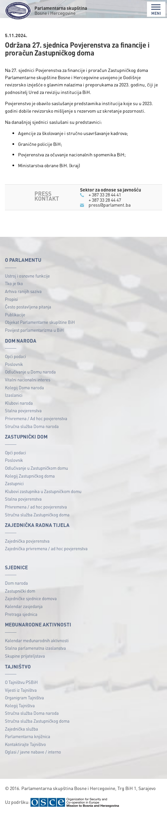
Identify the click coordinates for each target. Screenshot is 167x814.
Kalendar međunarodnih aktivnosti (37, 640)
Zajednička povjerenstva (27, 541)
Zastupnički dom (20, 591)
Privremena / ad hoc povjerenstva (36, 506)
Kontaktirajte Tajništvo (25, 744)
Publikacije (15, 314)
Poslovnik (14, 364)
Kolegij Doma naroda (24, 387)
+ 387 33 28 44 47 (105, 200)
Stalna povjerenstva (23, 410)
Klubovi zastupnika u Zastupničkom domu (43, 491)
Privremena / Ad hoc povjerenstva (36, 418)
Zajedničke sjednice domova (31, 598)
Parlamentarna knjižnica (27, 736)
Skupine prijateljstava (25, 656)
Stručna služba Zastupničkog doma (37, 514)
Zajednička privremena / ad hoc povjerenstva (46, 548)
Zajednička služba (21, 729)
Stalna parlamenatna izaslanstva (35, 648)
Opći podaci (15, 356)
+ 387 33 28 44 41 (105, 194)
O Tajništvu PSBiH (21, 682)
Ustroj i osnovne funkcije (27, 276)
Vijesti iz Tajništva (21, 690)
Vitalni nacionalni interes (27, 379)
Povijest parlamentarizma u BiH (34, 330)
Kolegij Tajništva (20, 705)
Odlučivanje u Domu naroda (30, 371)
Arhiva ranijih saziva (23, 291)
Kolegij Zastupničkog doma (30, 476)
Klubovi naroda (19, 403)
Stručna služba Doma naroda (32, 426)
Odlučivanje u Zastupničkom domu (36, 468)
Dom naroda (16, 583)
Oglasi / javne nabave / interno (33, 752)
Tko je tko (14, 283)
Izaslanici (13, 395)
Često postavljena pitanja (28, 306)
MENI (156, 9)
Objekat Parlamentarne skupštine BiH (40, 322)
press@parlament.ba (110, 205)
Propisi (11, 299)
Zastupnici (14, 483)
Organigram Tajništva (24, 697)
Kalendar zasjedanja (24, 606)
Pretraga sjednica (21, 614)
